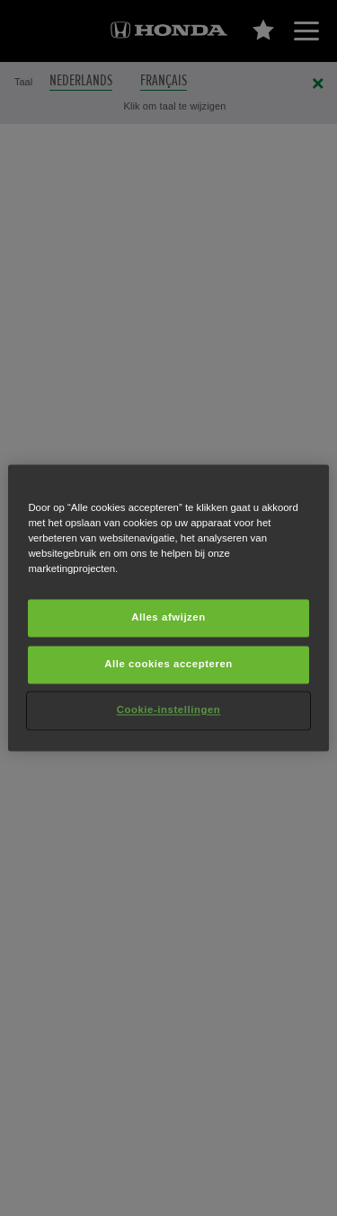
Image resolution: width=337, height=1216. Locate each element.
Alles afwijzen (168, 617)
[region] (168, 607)
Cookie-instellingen (169, 710)
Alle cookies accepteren (168, 664)
